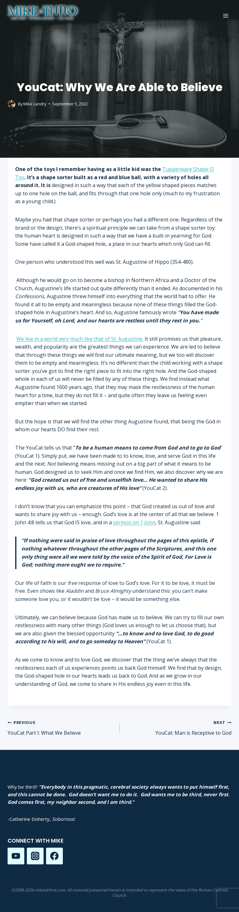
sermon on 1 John (134, 522)
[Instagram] (35, 856)
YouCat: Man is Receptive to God (178, 727)
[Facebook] (54, 856)
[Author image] (11, 104)
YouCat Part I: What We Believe (61, 727)
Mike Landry (34, 104)
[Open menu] (225, 16)
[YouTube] (16, 856)
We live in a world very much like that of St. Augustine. (79, 338)
